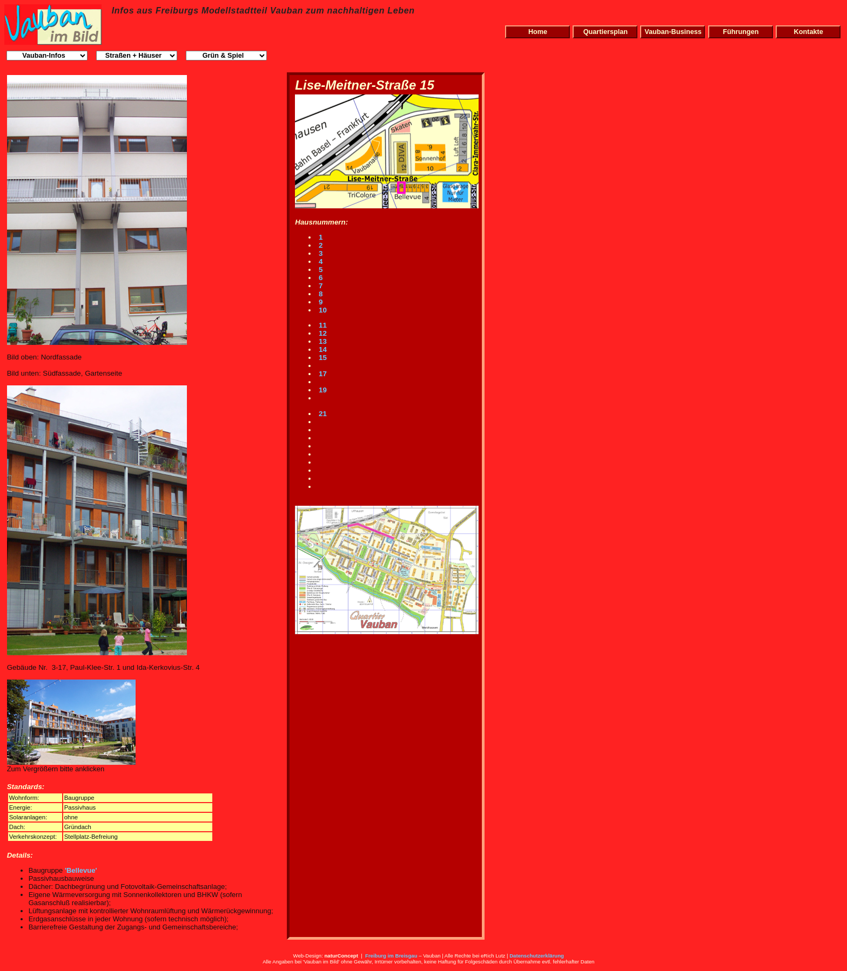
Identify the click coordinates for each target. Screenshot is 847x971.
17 (322, 374)
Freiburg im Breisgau (391, 956)
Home (537, 32)
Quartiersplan (605, 32)
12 (322, 333)
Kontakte (808, 32)
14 (322, 349)
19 (322, 390)
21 (322, 414)
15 (322, 358)
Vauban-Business (673, 32)
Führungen (740, 32)
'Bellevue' (81, 870)
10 (322, 310)
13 (322, 341)
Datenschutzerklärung (536, 956)
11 (322, 325)
